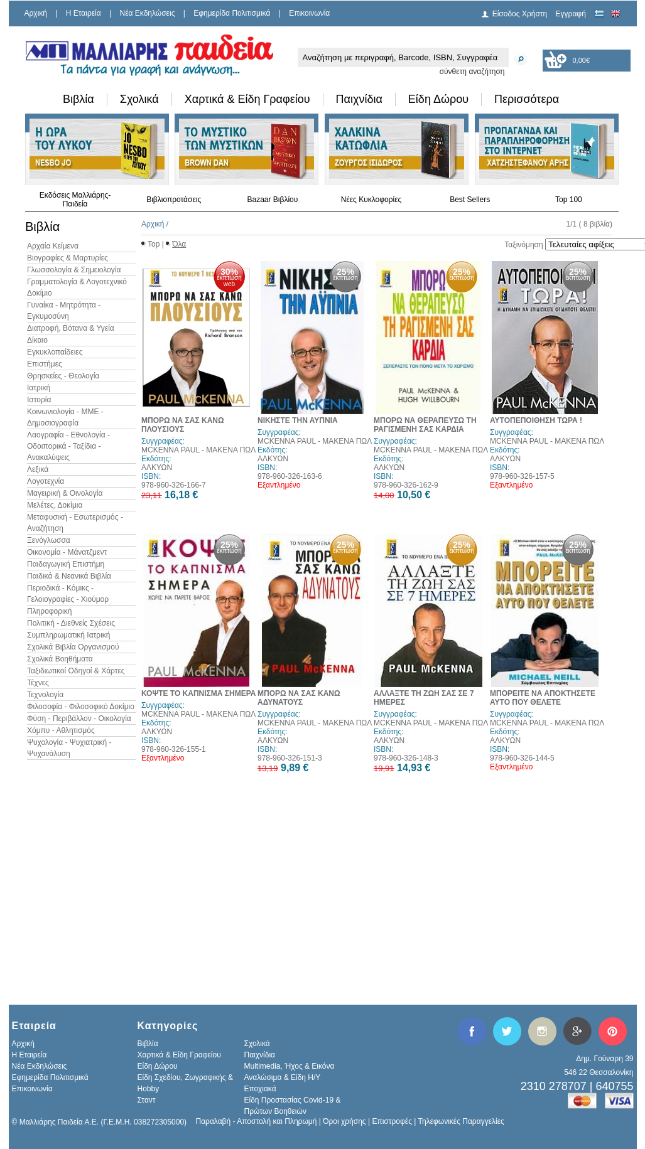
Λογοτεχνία (45, 481)
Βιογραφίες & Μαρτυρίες (67, 258)
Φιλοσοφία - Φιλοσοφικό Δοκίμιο (80, 706)
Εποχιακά (260, 1088)
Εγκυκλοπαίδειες (54, 352)
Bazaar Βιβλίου (272, 199)
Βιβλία (78, 99)
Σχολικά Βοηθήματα (60, 659)
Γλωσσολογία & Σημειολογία (74, 269)
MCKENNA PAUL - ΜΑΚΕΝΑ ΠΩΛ (198, 450)
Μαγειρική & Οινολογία (64, 493)
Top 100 (568, 199)
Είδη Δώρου (438, 99)
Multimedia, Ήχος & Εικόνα (289, 1066)
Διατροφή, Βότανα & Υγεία (70, 328)
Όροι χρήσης (344, 1121)
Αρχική (35, 13)
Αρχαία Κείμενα (53, 246)
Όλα (179, 244)
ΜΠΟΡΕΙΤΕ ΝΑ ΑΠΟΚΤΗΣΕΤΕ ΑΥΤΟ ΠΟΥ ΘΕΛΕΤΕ (542, 698)
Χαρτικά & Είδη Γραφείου (247, 99)
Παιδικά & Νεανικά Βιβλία (69, 576)
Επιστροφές (392, 1121)
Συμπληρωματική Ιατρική (69, 635)
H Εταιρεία (83, 13)
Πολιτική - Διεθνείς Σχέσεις (71, 623)
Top (154, 244)
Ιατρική (38, 387)
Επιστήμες (44, 364)
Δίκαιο (37, 340)
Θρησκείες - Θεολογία (63, 375)
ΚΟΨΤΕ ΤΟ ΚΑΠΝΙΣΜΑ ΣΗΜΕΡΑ (198, 693)
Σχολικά (139, 99)
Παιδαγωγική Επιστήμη (65, 564)
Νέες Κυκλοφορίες (371, 199)
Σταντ (147, 1100)
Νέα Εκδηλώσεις (147, 13)
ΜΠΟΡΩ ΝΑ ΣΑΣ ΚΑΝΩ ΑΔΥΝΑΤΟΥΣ (298, 698)
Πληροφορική (49, 611)
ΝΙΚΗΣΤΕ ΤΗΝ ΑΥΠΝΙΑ (297, 420)
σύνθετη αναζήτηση (472, 71)
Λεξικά (37, 469)
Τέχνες (38, 682)
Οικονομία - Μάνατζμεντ (67, 552)
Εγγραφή (571, 13)
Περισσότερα (526, 99)
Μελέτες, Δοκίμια (54, 505)
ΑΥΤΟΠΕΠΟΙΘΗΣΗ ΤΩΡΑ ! (536, 420)
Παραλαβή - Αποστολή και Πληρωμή (256, 1121)
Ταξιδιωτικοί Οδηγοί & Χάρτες (76, 670)
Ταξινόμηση (523, 244)
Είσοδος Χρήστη (520, 13)
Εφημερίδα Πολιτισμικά (231, 13)
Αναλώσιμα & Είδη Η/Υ (282, 1077)
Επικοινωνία (309, 13)
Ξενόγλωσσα (48, 540)
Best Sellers (470, 199)
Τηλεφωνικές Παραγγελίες (461, 1121)
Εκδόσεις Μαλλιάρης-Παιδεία (75, 199)
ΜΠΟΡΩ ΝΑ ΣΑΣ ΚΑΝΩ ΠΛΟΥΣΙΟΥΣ (182, 425)
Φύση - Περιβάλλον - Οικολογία (79, 718)
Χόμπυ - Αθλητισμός (61, 730)
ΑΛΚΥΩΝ (156, 467)
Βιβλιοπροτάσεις (173, 199)
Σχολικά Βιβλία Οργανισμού (73, 647)
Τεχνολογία (45, 694)
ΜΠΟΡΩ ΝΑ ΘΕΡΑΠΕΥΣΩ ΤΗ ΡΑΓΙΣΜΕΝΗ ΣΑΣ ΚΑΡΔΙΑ (425, 425)
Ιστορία (39, 399)
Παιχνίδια (359, 99)
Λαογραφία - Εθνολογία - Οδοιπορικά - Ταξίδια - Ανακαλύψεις (68, 446)
